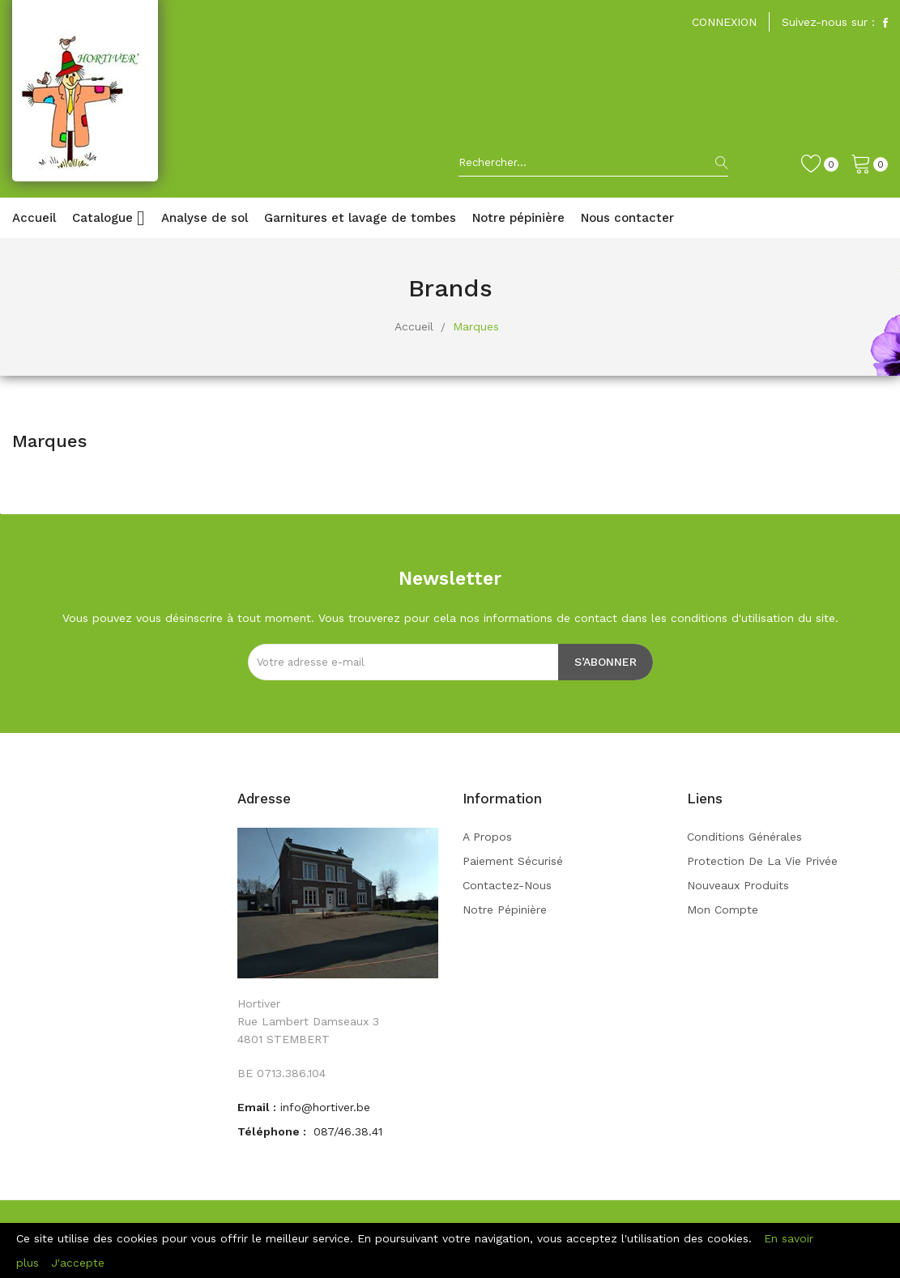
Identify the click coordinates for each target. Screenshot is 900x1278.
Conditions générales (744, 836)
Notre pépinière (505, 909)
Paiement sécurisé (513, 860)
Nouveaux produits (738, 885)
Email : (256, 1107)
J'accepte (78, 1262)
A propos (487, 836)
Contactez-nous (507, 885)
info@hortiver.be (325, 1107)
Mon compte (722, 909)
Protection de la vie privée (762, 860)
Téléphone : (273, 1131)
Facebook (885, 22)
